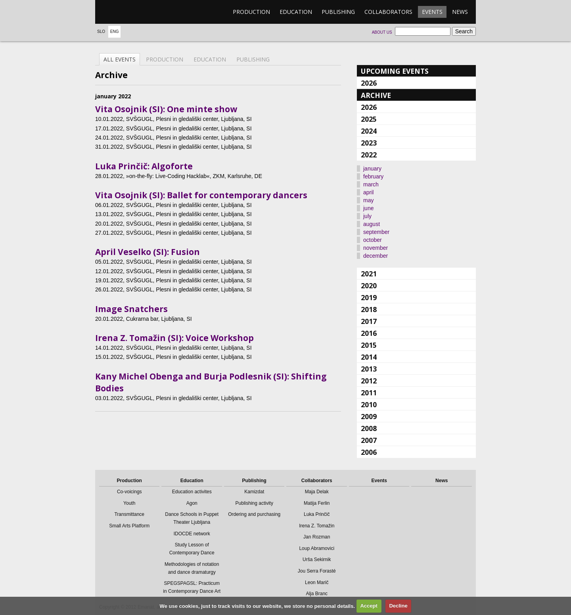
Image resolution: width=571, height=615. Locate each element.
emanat (133, 12)
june (368, 208)
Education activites (192, 491)
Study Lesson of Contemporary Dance (192, 549)
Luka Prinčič (317, 514)
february (373, 176)
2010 (369, 404)
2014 (369, 357)
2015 (369, 345)
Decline (398, 606)
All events (119, 59)
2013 (369, 369)
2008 (369, 428)
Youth (129, 503)
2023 (369, 143)
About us (382, 32)
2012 (369, 380)
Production (251, 11)
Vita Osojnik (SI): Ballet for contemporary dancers (201, 195)
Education (296, 11)
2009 (369, 416)
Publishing (338, 11)
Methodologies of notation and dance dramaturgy (192, 568)
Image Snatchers (131, 308)
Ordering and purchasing (254, 514)
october (372, 240)
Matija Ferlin (317, 503)
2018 (369, 309)
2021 (369, 273)
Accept (368, 606)
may (368, 200)
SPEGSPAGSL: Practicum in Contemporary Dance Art (191, 587)
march (371, 184)
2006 (369, 452)
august (371, 224)
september (376, 232)
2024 (369, 131)
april (368, 192)
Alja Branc (317, 593)
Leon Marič (316, 582)
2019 (369, 297)
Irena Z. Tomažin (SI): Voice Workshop (174, 337)
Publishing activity (254, 503)
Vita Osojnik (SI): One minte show (166, 109)
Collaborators (388, 11)
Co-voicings (129, 491)
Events (432, 11)
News (460, 11)
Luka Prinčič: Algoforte (144, 166)
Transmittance (129, 514)
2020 (369, 285)
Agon (191, 503)
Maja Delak (317, 491)
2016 (369, 333)
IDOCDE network (192, 533)
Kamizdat (254, 491)
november (375, 248)
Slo (101, 31)
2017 (369, 321)
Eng (114, 31)
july (367, 216)
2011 (369, 392)
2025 (369, 119)
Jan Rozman (316, 537)
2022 (369, 154)
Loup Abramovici (316, 548)
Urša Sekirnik (317, 559)
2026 (369, 83)
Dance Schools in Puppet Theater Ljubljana (191, 518)
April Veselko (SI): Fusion (147, 251)
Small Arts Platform (129, 526)
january (372, 168)
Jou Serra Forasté (317, 571)
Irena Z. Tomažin (316, 526)
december (375, 256)
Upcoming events (395, 71)
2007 (369, 440)
